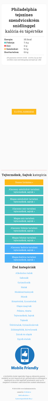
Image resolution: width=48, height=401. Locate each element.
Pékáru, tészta (24, 310)
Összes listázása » (24, 182)
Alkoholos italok (24, 273)
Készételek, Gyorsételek (24, 301)
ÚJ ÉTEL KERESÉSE (24, 111)
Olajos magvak (24, 306)
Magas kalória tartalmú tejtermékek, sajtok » (24, 258)
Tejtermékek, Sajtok (24, 315)
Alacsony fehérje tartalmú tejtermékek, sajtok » (24, 229)
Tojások (24, 320)
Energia (8, 39)
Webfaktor (27, 392)
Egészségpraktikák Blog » (24, 399)
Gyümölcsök (24, 282)
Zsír (8, 45)
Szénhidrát (12, 49)
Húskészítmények (24, 292)
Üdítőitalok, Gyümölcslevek (24, 325)
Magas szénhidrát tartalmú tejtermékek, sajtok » (24, 200)
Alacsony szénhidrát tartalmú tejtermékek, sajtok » (24, 190)
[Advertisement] (24, 145)
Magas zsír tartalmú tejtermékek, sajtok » (24, 219)
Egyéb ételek (24, 339)
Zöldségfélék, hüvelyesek (24, 329)
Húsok (24, 296)
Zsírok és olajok (24, 334)
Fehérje (10, 42)
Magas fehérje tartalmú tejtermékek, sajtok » (24, 239)
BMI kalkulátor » (24, 395)
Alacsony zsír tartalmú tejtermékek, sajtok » (24, 210)
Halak (24, 287)
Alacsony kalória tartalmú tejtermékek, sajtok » (24, 248)
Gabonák (24, 277)
